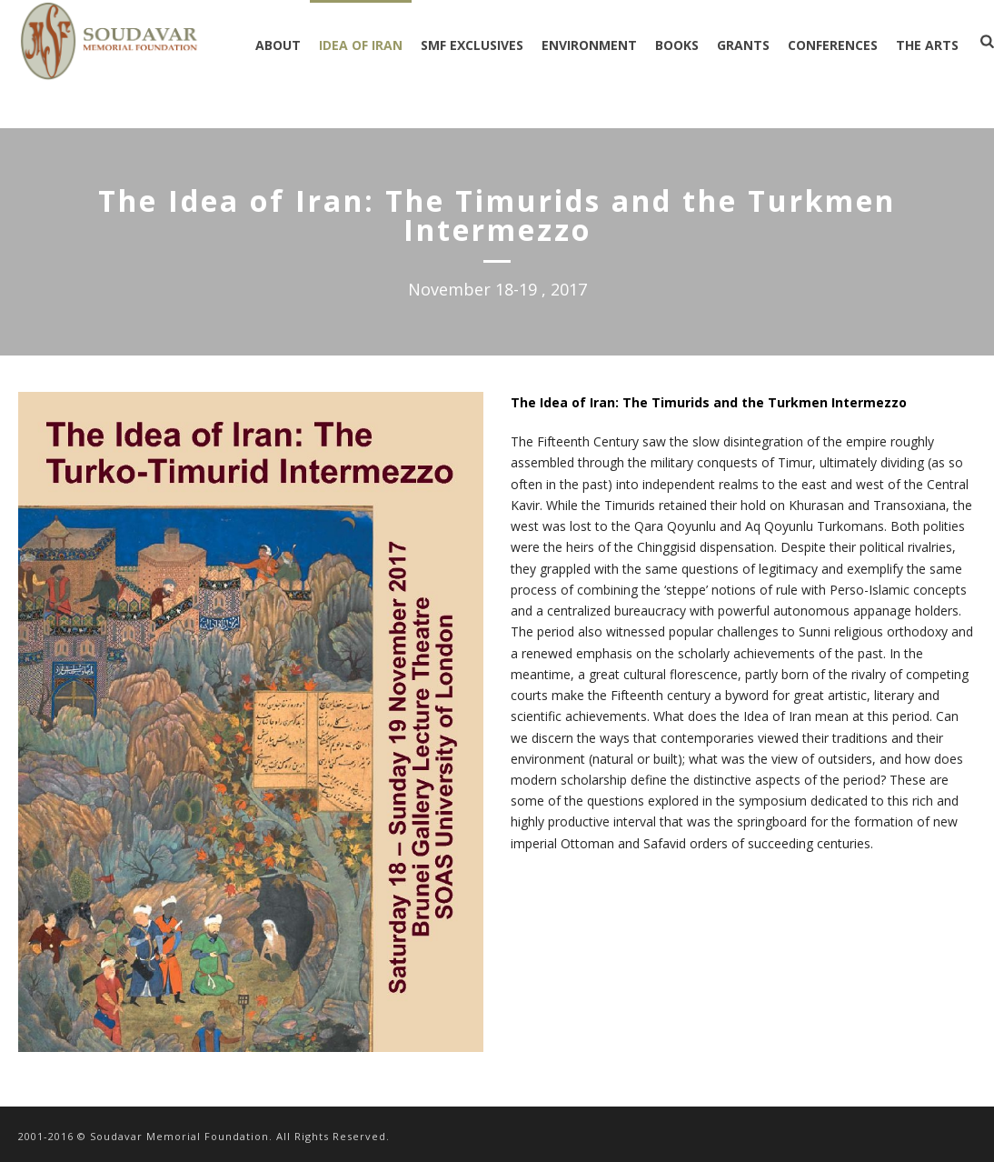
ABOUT (278, 45)
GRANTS (743, 45)
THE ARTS (927, 45)
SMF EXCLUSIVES (472, 45)
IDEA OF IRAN (361, 45)
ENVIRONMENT (589, 45)
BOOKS (677, 45)
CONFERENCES (833, 45)
